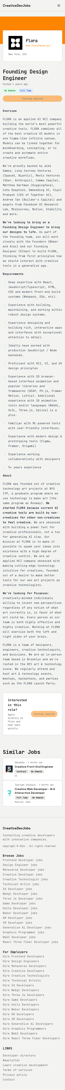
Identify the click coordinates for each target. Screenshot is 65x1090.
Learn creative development (25, 1065)
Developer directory (19, 1055)
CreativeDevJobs (17, 828)
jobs (23, 860)
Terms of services (17, 1070)
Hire (23, 956)
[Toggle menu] (58, 5)
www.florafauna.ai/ (38, 45)
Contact (9, 1079)
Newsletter (11, 1060)
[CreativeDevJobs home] (17, 5)
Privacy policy (15, 1075)
